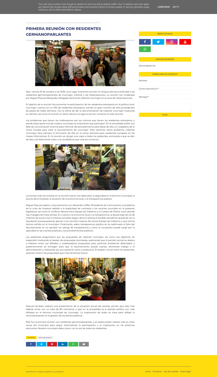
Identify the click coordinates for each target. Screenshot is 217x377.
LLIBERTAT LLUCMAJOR (53, 372)
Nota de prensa (38, 23)
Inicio (28, 23)
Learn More (164, 7)
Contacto (157, 371)
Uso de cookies (171, 371)
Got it (176, 7)
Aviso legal (185, 371)
